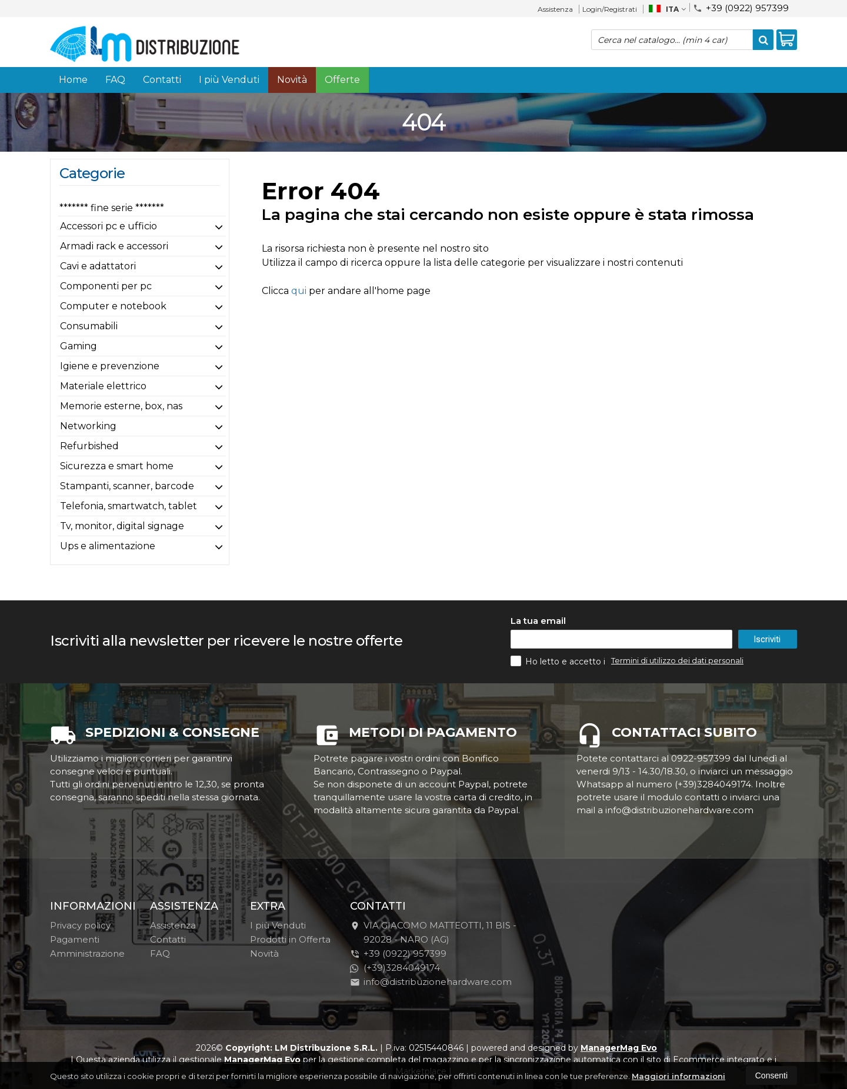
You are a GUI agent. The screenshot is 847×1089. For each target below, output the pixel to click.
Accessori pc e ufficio (108, 226)
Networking (88, 426)
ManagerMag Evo (619, 1048)
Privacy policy (80, 925)
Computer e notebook (113, 306)
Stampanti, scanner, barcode (127, 486)
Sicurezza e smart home (117, 466)
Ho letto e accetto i (559, 661)
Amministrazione (87, 953)
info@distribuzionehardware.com (431, 981)
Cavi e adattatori (98, 266)
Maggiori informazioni (678, 1076)
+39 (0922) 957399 (741, 7)
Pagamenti (74, 939)
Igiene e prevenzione (109, 366)
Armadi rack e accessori (114, 246)
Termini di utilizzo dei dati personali (677, 660)
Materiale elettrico (103, 386)
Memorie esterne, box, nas (121, 406)
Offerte (342, 79)
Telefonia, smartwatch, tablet (128, 506)
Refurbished (89, 446)
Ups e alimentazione (107, 546)
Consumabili (89, 326)
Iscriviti (767, 639)
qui (298, 290)
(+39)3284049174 (395, 967)
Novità (292, 79)
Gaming (78, 346)
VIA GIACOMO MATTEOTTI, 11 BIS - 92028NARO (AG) (433, 932)
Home (73, 79)
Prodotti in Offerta (290, 939)
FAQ (115, 79)
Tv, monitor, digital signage (122, 526)
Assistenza (555, 9)
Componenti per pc (106, 286)
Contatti (162, 79)
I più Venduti (229, 79)
